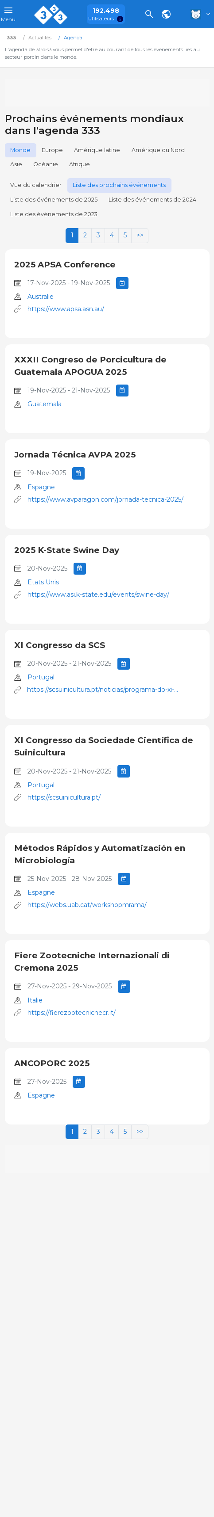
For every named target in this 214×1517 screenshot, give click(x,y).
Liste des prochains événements (119, 185)
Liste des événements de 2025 (53, 199)
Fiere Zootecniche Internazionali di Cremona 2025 (92, 961)
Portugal (40, 677)
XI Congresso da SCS (59, 645)
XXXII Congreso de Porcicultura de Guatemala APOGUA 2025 (90, 365)
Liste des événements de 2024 (152, 199)
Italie (35, 1000)
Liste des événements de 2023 (53, 214)
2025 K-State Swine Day (66, 550)
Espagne (41, 487)
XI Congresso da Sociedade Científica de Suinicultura (103, 746)
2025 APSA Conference (65, 264)
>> (140, 235)
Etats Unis (43, 582)
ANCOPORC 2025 (51, 1063)
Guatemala (44, 404)
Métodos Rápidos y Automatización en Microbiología (99, 854)
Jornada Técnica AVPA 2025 (75, 455)
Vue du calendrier (36, 185)
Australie (40, 297)
